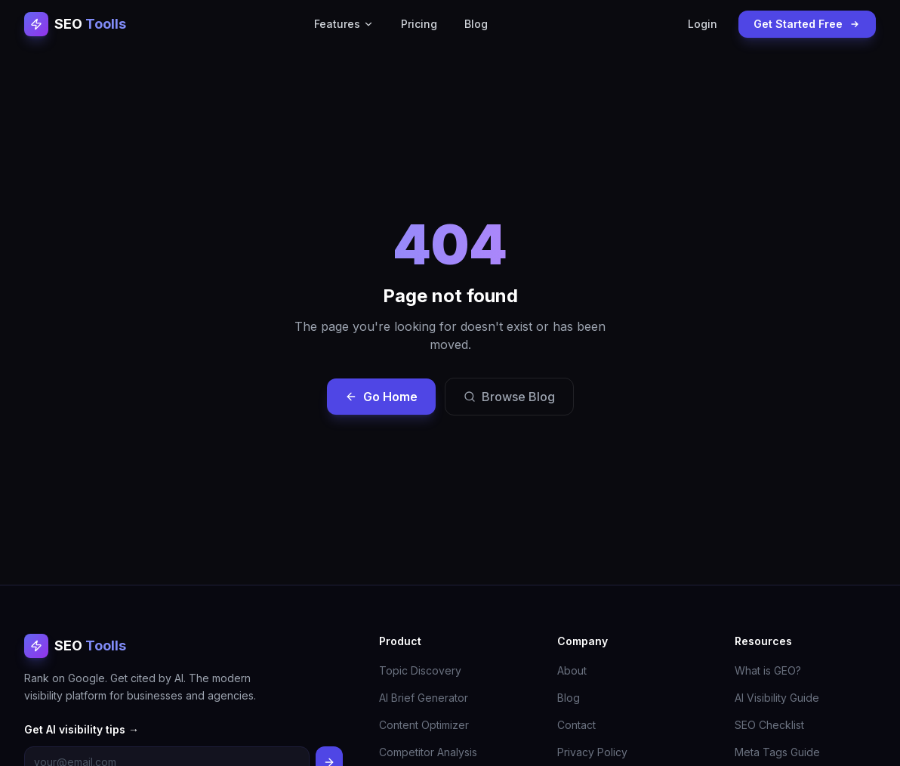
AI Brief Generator (423, 697)
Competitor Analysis (428, 752)
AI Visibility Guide (777, 697)
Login (702, 23)
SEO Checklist (769, 724)
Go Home (381, 396)
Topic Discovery (420, 670)
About (572, 670)
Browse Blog (509, 396)
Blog (476, 23)
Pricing (419, 23)
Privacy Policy (592, 752)
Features (344, 23)
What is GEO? (768, 670)
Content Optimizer (424, 724)
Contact (576, 724)
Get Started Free (807, 23)
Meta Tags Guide (777, 752)
